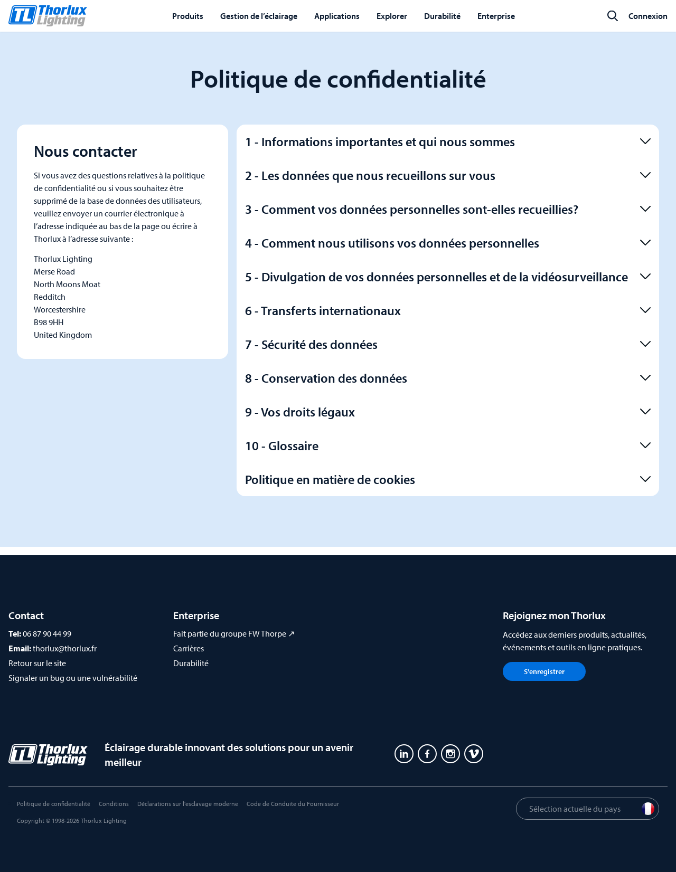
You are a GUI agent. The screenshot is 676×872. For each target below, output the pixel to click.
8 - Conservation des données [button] (448, 378)
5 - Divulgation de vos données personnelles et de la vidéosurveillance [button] (448, 277)
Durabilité (191, 663)
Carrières (188, 648)
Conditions (114, 804)
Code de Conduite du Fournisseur (293, 804)
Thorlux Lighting (104, 820)
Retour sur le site (37, 663)
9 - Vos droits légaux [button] (448, 412)
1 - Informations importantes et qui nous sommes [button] (448, 141)
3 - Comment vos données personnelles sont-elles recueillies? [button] (448, 209)
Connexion (648, 16)
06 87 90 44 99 (47, 633)
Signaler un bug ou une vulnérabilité (72, 677)
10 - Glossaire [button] (448, 445)
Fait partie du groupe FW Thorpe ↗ (234, 633)
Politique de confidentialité (53, 804)
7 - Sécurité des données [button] (448, 344)
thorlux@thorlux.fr (65, 648)
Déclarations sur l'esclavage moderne (187, 804)
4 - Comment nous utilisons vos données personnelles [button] (448, 243)
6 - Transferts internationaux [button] (448, 310)
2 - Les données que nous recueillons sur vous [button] (448, 175)
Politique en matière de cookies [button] (448, 479)
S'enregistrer (544, 671)
